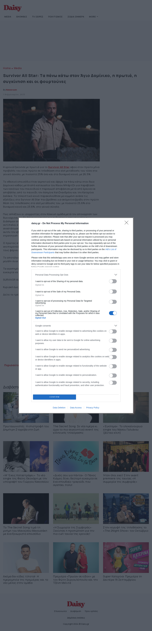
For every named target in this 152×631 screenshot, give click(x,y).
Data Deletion (59, 407)
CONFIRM (54, 397)
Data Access (76, 407)
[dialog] (76, 315)
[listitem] (76, 274)
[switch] (113, 281)
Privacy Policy (92, 407)
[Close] (127, 223)
